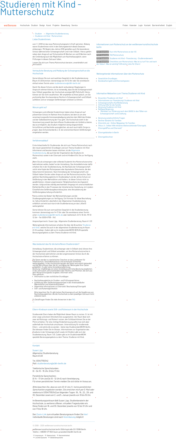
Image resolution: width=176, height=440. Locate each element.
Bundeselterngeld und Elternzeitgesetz (113, 81)
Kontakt (147, 25)
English (169, 25)
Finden (125, 25)
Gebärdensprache (55, 437)
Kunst (48, 25)
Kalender (133, 25)
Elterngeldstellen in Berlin (108, 132)
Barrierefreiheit (158, 25)
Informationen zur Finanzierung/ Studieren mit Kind (118, 100)
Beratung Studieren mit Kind (109, 107)
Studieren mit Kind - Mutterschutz (48, 36)
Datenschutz (49, 435)
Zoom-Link (41, 414)
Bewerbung (65, 25)
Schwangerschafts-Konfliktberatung (113, 103)
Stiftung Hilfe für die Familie (109, 105)
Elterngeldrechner (105, 137)
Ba (99, 109)
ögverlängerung (107, 109)
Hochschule (25, 25)
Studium (34, 25)
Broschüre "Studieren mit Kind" (110, 98)
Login (140, 25)
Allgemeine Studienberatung (57, 33)
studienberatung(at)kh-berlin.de (67, 83)
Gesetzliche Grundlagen (107, 78)
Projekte (56, 25)
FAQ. (73, 299)
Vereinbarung (69, 417)
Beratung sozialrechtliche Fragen (111, 118)
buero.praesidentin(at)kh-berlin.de (67, 432)
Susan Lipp (38, 350)
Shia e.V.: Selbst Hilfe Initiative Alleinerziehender (117, 125)
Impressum (38, 435)
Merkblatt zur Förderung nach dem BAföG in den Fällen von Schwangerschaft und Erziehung (123, 112)
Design (42, 25)
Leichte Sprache (40, 437)
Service (75, 25)
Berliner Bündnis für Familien (109, 120)
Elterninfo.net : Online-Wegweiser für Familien (116, 123)
